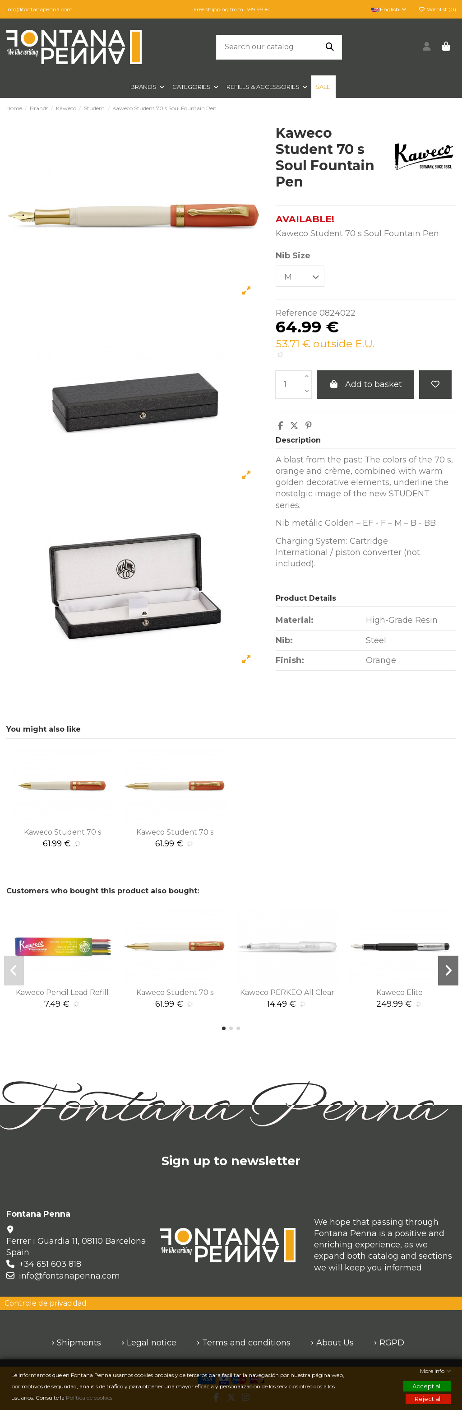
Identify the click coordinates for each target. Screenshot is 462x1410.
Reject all (428, 1398)
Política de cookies (90, 1397)
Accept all (427, 1386)
